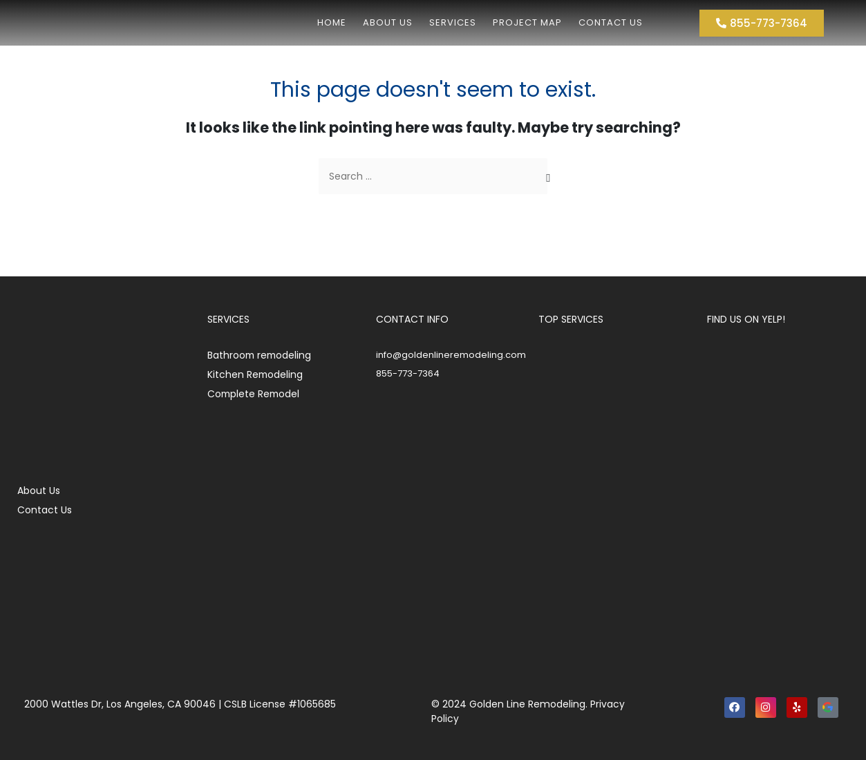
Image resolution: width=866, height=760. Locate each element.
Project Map (527, 22)
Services (452, 22)
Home (331, 22)
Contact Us (610, 22)
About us (388, 22)
